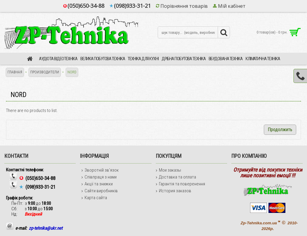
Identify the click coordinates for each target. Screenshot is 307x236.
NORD (71, 72)
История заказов (173, 190)
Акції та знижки (97, 184)
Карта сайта (94, 197)
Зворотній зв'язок (100, 170)
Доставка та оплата (176, 177)
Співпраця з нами (99, 177)
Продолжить (280, 129)
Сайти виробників (100, 190)
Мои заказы (168, 170)
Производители (44, 72)
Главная (14, 72)
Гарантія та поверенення (180, 184)
